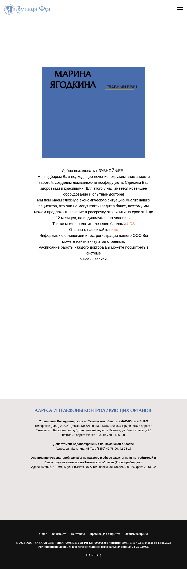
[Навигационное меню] (180, 9)
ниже (113, 230)
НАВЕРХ (93, 555)
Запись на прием (136, 534)
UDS (131, 224)
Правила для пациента (105, 534)
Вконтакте (59, 534)
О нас (43, 534)
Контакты (78, 534)
